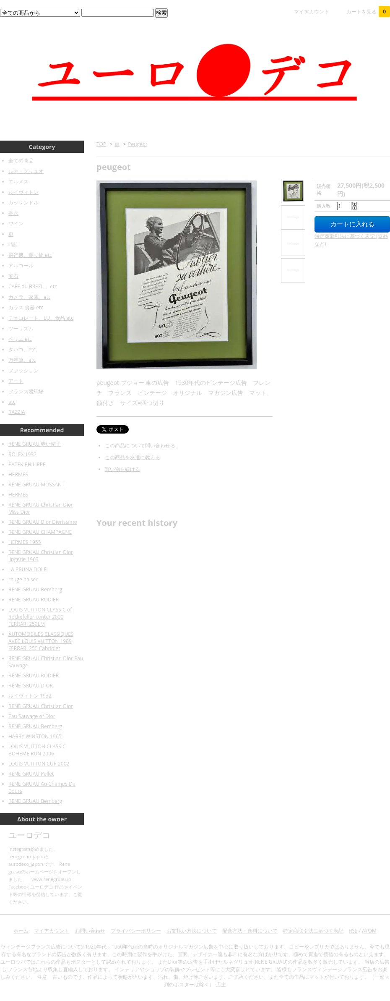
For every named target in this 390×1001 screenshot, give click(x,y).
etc (12, 401)
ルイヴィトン (23, 192)
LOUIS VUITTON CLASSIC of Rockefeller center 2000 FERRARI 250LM (40, 616)
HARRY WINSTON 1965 (35, 736)
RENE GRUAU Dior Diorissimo (42, 521)
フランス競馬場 (26, 391)
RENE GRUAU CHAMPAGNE (40, 532)
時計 (13, 244)
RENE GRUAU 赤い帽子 (34, 443)
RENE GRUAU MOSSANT (36, 484)
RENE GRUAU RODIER (33, 599)
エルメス (18, 181)
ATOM (369, 930)
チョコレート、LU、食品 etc (40, 317)
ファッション (23, 370)
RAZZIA (16, 412)
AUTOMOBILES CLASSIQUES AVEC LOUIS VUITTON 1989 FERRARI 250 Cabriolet (40, 641)
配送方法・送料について (250, 930)
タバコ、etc (22, 349)
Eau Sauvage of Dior (31, 716)
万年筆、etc (22, 359)
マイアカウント (311, 11)
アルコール (21, 265)
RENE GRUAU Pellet (31, 773)
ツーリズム (21, 328)
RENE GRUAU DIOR (30, 685)
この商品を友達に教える (132, 457)
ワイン (15, 223)
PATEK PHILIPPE (27, 464)
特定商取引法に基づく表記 (313, 930)
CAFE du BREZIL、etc (32, 286)
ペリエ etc (20, 338)
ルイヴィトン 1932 (30, 695)
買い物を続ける (122, 469)
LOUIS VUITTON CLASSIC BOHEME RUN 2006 (37, 750)
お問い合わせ (90, 930)
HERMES (18, 474)
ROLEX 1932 (22, 454)
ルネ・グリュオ (26, 171)
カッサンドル (23, 202)
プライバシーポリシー (136, 930)
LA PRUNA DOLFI (28, 569)
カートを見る (368, 11)
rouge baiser (23, 579)
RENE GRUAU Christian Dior (40, 706)
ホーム (21, 930)
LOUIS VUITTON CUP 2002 (38, 763)
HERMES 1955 (24, 542)
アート (15, 380)
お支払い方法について (191, 930)
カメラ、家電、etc (29, 297)
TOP (101, 144)
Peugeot (137, 144)
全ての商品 (21, 160)
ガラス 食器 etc (25, 307)
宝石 (13, 276)
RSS (353, 930)
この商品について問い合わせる (140, 445)
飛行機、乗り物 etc (30, 255)
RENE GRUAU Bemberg (35, 589)
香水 (13, 213)
